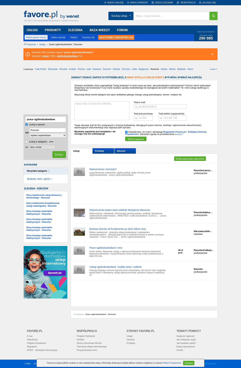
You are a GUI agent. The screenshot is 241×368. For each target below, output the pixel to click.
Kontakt (80, 339)
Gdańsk (116, 69)
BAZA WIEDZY (100, 30)
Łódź (88, 69)
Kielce (190, 69)
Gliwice (172, 69)
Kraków (72, 69)
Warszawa (53, 69)
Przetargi (131, 343)
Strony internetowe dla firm (89, 343)
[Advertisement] (40, 93)
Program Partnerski (86, 336)
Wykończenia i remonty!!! (103, 169)
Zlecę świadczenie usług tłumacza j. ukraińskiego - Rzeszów (44, 196)
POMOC (73, 37)
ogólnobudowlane (67, 56)
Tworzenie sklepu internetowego (92, 346)
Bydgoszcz (144, 69)
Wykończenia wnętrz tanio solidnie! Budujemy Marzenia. (119, 210)
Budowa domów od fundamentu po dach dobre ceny (117, 228)
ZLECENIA (75, 30)
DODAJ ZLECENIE (164, 2)
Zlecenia (121, 151)
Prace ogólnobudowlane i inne (105, 247)
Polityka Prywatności (36, 343)
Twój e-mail (139, 102)
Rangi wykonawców (185, 346)
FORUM (122, 30)
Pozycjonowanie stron (87, 350)
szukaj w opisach (35, 125)
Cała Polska (40, 69)
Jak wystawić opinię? (186, 343)
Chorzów (126, 69)
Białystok (181, 69)
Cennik (179, 350)
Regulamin (32, 346)
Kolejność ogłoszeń (185, 336)
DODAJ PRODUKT (139, 2)
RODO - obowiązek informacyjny (42, 350)
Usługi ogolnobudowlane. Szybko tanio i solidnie (115, 266)
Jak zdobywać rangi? (186, 339)
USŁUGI (32, 30)
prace (45, 56)
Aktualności (32, 339)
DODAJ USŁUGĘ (115, 2)
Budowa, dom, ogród (39, 178)
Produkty (99, 151)
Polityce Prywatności (171, 363)
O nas (30, 336)
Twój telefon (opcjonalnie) (171, 114)
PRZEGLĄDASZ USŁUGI (36, 37)
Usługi (76, 151)
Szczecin (107, 69)
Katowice (97, 69)
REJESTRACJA (188, 2)
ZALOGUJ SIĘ (209, 2)
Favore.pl (52, 14)
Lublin (134, 69)
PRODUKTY (53, 30)
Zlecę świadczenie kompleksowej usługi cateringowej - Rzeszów (42, 204)
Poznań (81, 69)
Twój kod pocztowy (143, 114)
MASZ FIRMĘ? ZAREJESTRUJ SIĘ (116, 37)
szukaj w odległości (36, 142)
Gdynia (164, 69)
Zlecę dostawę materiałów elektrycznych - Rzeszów (39, 212)
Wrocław (63, 69)
